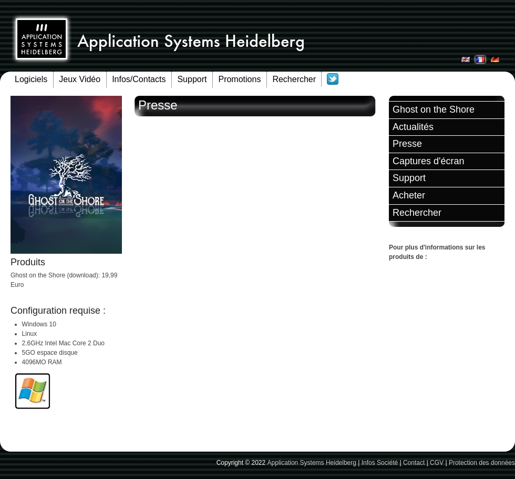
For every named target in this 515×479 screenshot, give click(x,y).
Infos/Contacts (139, 79)
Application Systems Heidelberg (311, 462)
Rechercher (294, 79)
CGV (437, 462)
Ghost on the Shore (434, 109)
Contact (414, 462)
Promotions (239, 79)
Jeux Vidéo (79, 79)
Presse (407, 143)
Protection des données (482, 462)
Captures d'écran (429, 161)
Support (192, 79)
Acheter (409, 195)
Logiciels (31, 79)
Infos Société (380, 462)
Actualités (413, 127)
